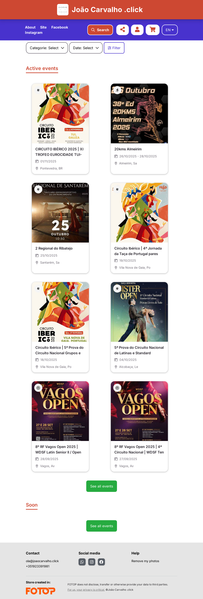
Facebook (59, 27)
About (30, 27)
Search (100, 30)
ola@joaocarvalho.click (42, 561)
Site (43, 27)
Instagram (34, 32)
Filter (114, 48)
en (170, 30)
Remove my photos (145, 561)
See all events (101, 486)
